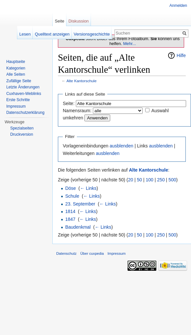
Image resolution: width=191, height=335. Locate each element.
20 (130, 179)
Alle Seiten (15, 74)
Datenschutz (66, 253)
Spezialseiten (21, 128)
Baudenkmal (78, 227)
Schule (72, 196)
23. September (80, 203)
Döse (70, 188)
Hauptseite (15, 61)
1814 (70, 211)
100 (149, 179)
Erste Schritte (18, 100)
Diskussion (78, 21)
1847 (70, 219)
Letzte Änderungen (22, 87)
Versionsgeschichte (92, 34)
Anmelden (178, 5)
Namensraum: (77, 110)
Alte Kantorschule (81, 81)
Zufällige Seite (18, 81)
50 (139, 179)
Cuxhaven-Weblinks (23, 93)
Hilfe (181, 55)
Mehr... (129, 43)
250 (161, 179)
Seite (59, 21)
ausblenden (121, 145)
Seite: (69, 103)
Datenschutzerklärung (25, 112)
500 (172, 179)
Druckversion (21, 134)
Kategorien (15, 68)
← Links (88, 188)
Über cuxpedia (92, 253)
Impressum (16, 106)
